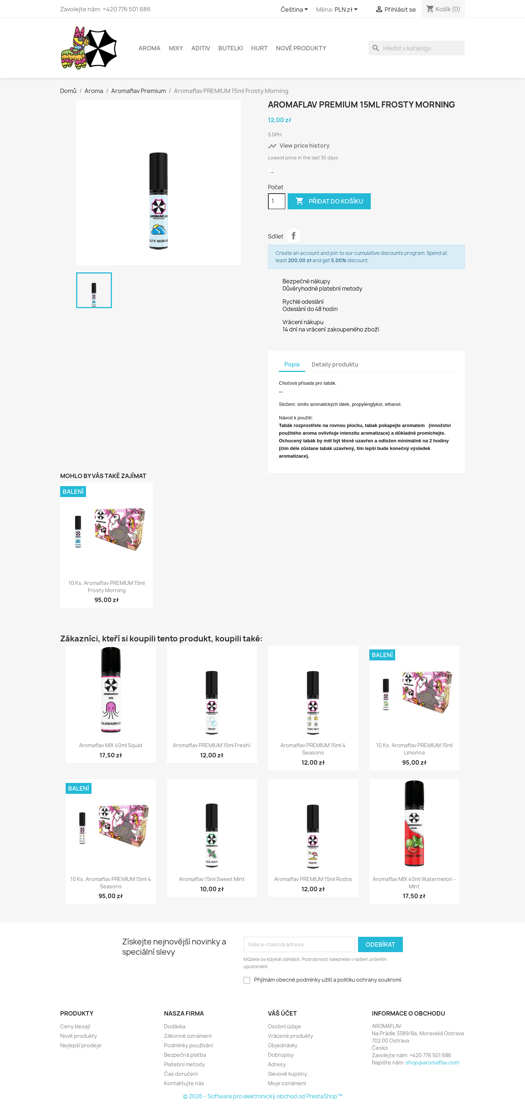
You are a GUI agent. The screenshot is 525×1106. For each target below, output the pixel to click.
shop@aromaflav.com (432, 1062)
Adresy (277, 1064)
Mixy (176, 48)
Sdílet (293, 235)
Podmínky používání (188, 1045)
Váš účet (282, 1013)
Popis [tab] (292, 364)
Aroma (149, 48)
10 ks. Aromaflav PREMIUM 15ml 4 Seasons (110, 883)
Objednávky (283, 1045)
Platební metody (184, 1064)
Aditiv (200, 48)
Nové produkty (78, 1035)
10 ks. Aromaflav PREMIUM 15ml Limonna (414, 749)
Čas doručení (181, 1073)
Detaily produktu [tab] (335, 364)
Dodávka (174, 1026)
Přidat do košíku (329, 201)
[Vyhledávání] (417, 48)
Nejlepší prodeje (80, 1045)
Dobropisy (281, 1054)
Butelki (230, 48)
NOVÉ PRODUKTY (301, 48)
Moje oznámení (287, 1083)
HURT (259, 48)
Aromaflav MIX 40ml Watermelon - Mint (414, 883)
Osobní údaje (284, 1026)
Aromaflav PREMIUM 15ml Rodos (313, 879)
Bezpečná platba (185, 1054)
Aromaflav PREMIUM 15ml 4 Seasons (313, 749)
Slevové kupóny (287, 1073)
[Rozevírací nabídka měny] (347, 9)
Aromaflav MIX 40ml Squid (110, 745)
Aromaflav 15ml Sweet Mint (212, 879)
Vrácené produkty (290, 1035)
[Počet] (276, 201)
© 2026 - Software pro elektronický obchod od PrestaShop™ (262, 1096)
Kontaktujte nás (184, 1083)
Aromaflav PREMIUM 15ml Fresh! (212, 745)
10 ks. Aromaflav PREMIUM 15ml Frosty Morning (107, 586)
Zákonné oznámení (187, 1035)
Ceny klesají (75, 1026)
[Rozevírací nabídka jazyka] (296, 9)
